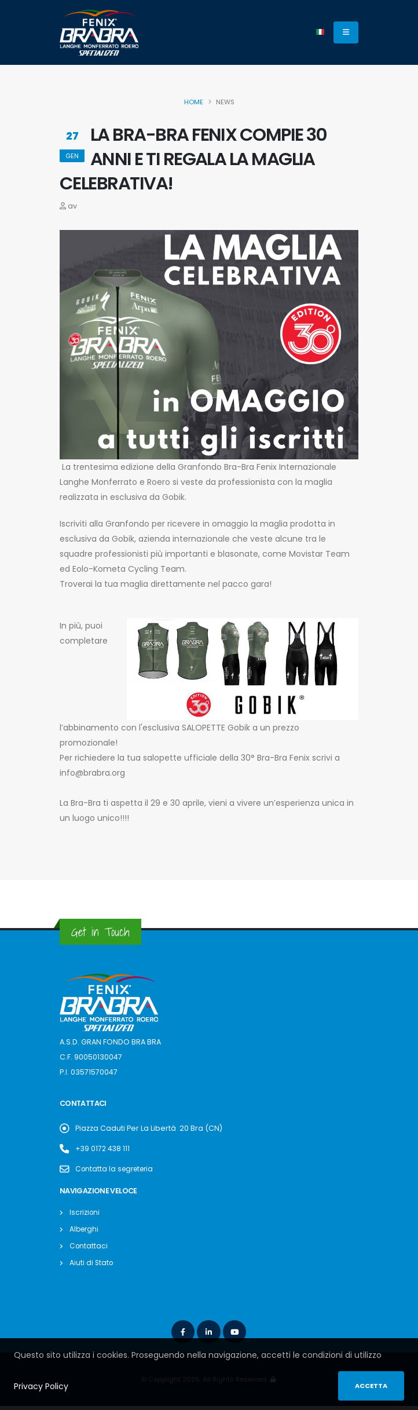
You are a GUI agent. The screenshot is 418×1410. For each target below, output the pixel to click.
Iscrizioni (85, 1212)
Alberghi (85, 1229)
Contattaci (89, 1246)
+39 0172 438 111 (103, 1148)
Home (193, 102)
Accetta (371, 1385)
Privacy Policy (41, 1386)
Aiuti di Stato (92, 1262)
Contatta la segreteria (117, 1169)
